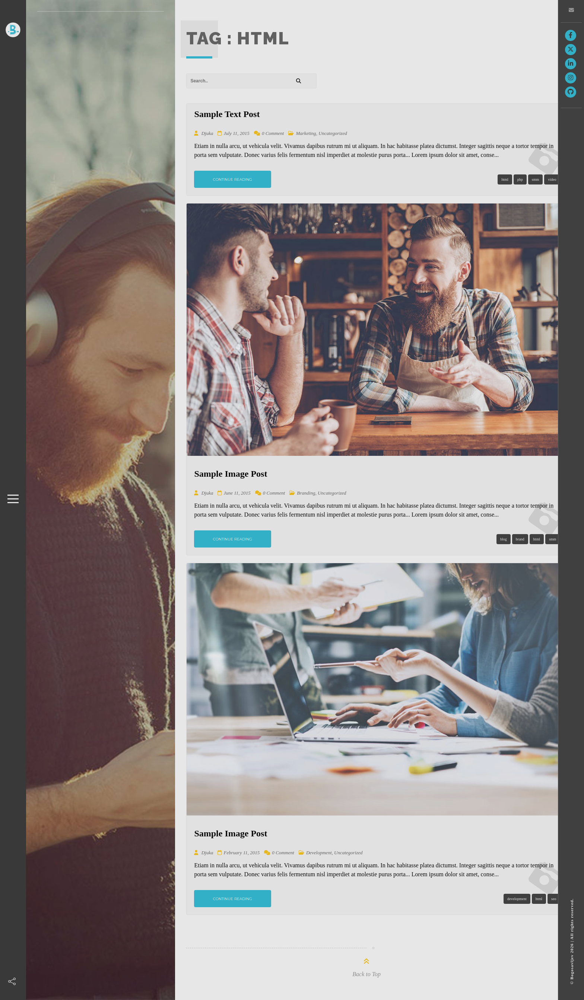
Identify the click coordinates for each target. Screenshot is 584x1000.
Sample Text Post (227, 114)
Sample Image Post (230, 474)
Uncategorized (332, 133)
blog (503, 539)
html (504, 179)
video (552, 179)
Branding (306, 493)
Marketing (306, 133)
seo (553, 899)
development (517, 899)
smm (535, 179)
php (520, 179)
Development (319, 852)
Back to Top (366, 974)
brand (520, 539)
